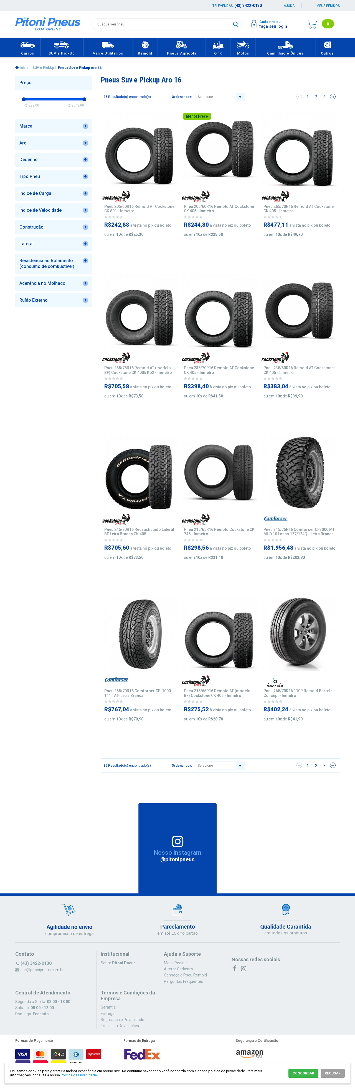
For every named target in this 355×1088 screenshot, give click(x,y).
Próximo (333, 96)
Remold (145, 47)
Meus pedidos (328, 6)
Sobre (118, 963)
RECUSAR (333, 1073)
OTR (218, 47)
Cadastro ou (270, 22)
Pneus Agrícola (181, 47)
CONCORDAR (303, 1073)
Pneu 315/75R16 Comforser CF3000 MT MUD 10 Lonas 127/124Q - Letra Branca (299, 531)
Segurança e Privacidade (122, 1019)
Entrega (108, 1013)
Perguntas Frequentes (183, 981)
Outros (327, 47)
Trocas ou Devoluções (120, 1026)
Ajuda (289, 6)
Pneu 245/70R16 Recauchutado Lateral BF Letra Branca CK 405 (139, 531)
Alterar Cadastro (178, 969)
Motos (243, 47)
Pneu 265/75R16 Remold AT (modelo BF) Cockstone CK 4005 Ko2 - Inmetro (138, 370)
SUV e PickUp (62, 47)
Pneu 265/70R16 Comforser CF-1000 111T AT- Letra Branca (137, 693)
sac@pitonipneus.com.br (42, 970)
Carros (27, 47)
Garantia (108, 1007)
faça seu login (273, 26)
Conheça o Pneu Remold (185, 975)
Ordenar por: (182, 97)
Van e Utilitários (108, 47)
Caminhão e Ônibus (285, 47)
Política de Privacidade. (79, 1075)
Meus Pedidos (176, 963)
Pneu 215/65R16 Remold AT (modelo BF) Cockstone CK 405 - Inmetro (217, 693)
